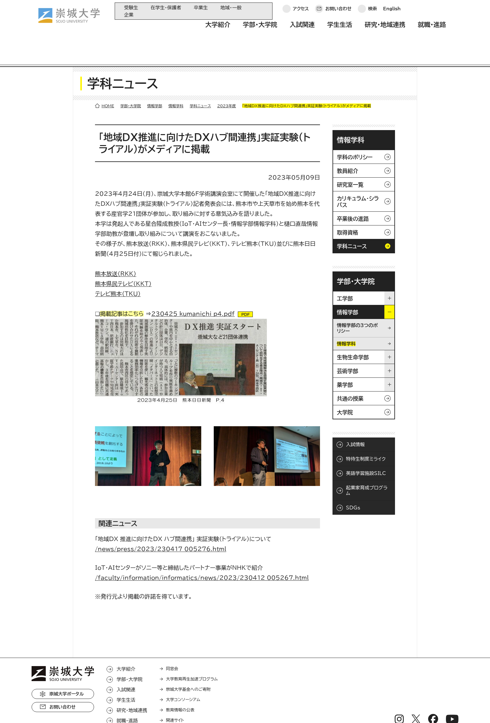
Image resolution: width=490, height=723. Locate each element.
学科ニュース (200, 79)
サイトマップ (168, 709)
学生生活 (339, 29)
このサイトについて (126, 709)
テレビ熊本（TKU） (118, 267)
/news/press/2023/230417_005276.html (160, 522)
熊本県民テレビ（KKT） (123, 257)
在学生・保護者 (166, 7)
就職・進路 (432, 29)
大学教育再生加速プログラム (192, 652)
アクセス (301, 11)
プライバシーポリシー (76, 709)
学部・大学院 (260, 29)
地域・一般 (231, 7)
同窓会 (172, 642)
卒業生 (201, 7)
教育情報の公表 (180, 683)
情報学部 (154, 79)
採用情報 (199, 709)
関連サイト (175, 693)
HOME (108, 79)
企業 (128, 15)
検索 (372, 11)
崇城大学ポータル (66, 667)
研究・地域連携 (385, 29)
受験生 (131, 7)
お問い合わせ (338, 11)
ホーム (38, 709)
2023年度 (226, 79)
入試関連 (302, 29)
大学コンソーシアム (183, 673)
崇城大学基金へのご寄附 (188, 662)
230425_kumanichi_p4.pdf (193, 287)
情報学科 (175, 79)
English (392, 11)
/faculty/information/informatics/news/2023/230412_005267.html (202, 551)
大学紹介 (217, 29)
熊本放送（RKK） (115, 247)
